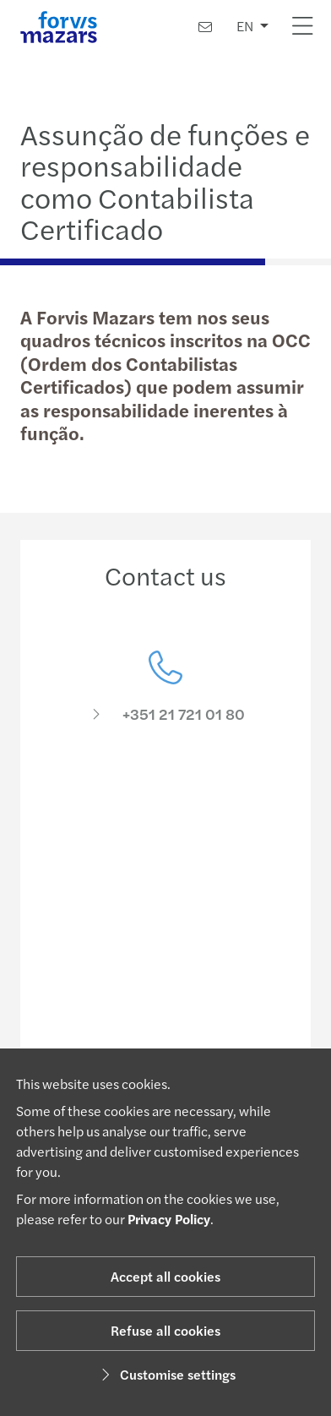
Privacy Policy (169, 1218)
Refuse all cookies (165, 1330)
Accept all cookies (165, 1276)
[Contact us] (205, 26)
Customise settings (166, 1374)
